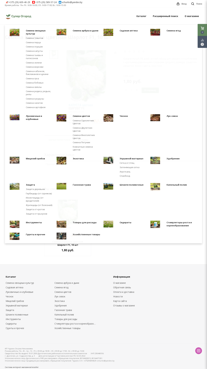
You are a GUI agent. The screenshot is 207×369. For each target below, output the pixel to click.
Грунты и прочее (15, 328)
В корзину (150, 90)
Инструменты (13, 319)
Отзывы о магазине (124, 305)
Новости (118, 296)
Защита (10, 310)
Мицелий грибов (15, 301)
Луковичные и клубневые (19, 291)
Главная (9, 30)
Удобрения (60, 305)
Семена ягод (61, 287)
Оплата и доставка (123, 291)
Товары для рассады (65, 319)
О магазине (192, 16)
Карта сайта (120, 301)
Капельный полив (64, 314)
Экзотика (59, 301)
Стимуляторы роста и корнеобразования (76, 323)
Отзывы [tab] (83, 139)
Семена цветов (62, 291)
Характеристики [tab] (59, 139)
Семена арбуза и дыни (66, 282)
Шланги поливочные (17, 314)
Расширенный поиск (165, 16)
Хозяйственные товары (67, 328)
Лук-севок (59, 296)
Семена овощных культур (20, 282)
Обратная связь (122, 287)
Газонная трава (63, 310)
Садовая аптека (14, 287)
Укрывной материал (17, 305)
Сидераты (11, 323)
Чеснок (9, 296)
